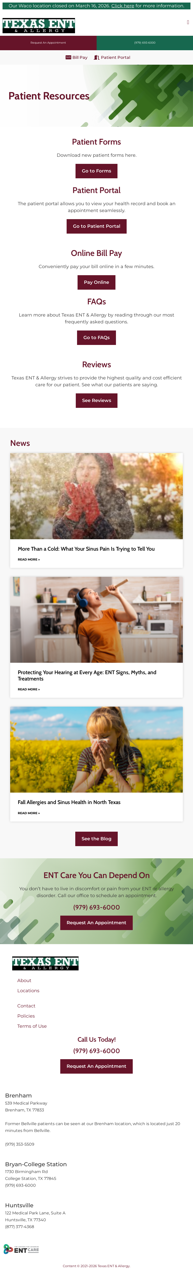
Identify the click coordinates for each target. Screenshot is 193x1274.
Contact (26, 1006)
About (24, 980)
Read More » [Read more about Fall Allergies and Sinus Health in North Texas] (29, 813)
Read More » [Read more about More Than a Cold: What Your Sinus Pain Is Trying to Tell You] (29, 559)
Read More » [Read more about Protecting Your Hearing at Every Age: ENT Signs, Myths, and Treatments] (29, 689)
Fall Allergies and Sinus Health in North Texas (69, 802)
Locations (28, 990)
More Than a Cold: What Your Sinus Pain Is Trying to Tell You (86, 549)
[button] (188, 22)
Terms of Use (32, 1026)
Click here (122, 6)
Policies (26, 1016)
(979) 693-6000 (96, 907)
